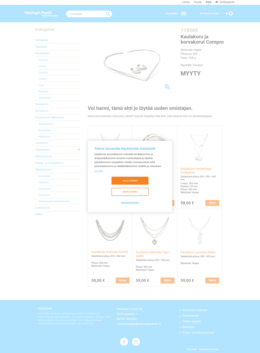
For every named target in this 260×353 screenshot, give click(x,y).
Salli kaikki (130, 181)
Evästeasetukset (130, 202)
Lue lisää (98, 171)
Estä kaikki (130, 192)
